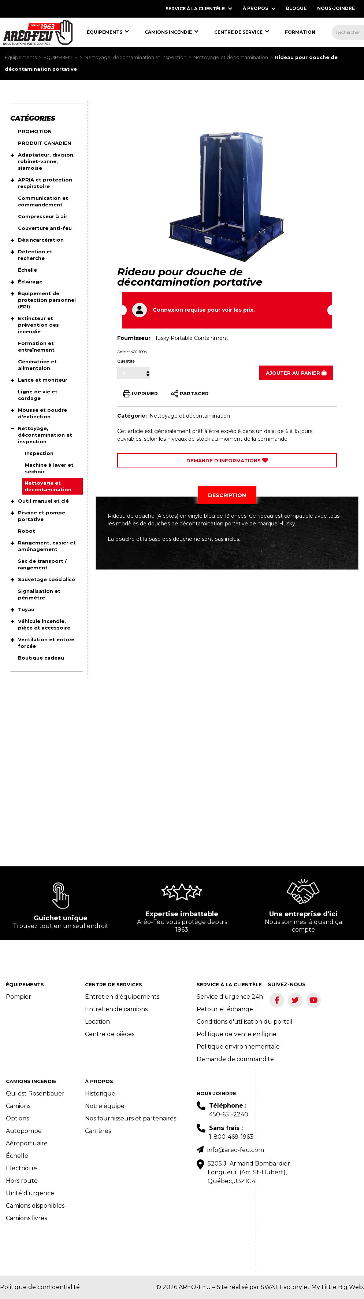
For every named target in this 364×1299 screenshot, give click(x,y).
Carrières (98, 1130)
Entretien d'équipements (122, 996)
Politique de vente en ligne (236, 1034)
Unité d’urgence (30, 1193)
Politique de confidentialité (40, 1287)
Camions (18, 1105)
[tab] (227, 495)
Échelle (17, 1155)
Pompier (18, 996)
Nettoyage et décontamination (230, 57)
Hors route (22, 1180)
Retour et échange (225, 1009)
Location (97, 1021)
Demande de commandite (235, 1059)
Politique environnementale (238, 1046)
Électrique (21, 1168)
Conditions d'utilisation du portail (245, 1021)
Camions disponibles (35, 1205)
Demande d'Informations (227, 460)
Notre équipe (105, 1105)
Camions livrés (26, 1218)
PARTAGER (190, 393)
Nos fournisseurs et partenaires (130, 1118)
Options (17, 1118)
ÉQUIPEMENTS (61, 57)
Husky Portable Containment (190, 338)
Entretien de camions (116, 1009)
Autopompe (24, 1130)
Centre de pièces (109, 1034)
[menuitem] (38, 32)
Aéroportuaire (27, 1143)
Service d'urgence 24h (230, 996)
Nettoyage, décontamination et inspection (135, 57)
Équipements (21, 57)
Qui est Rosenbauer (35, 1093)
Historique (100, 1093)
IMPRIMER (140, 393)
